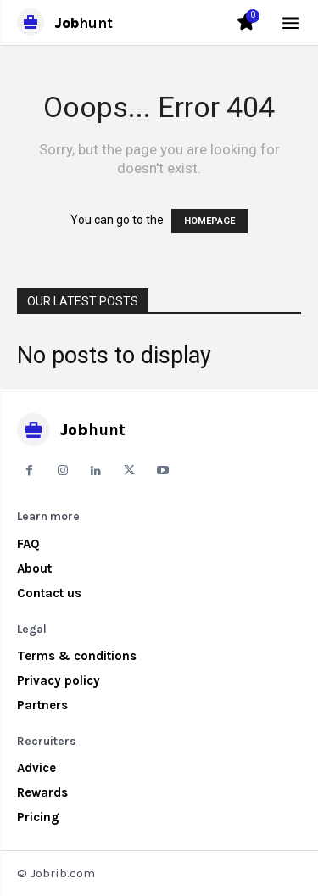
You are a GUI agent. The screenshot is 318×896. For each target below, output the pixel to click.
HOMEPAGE (209, 221)
